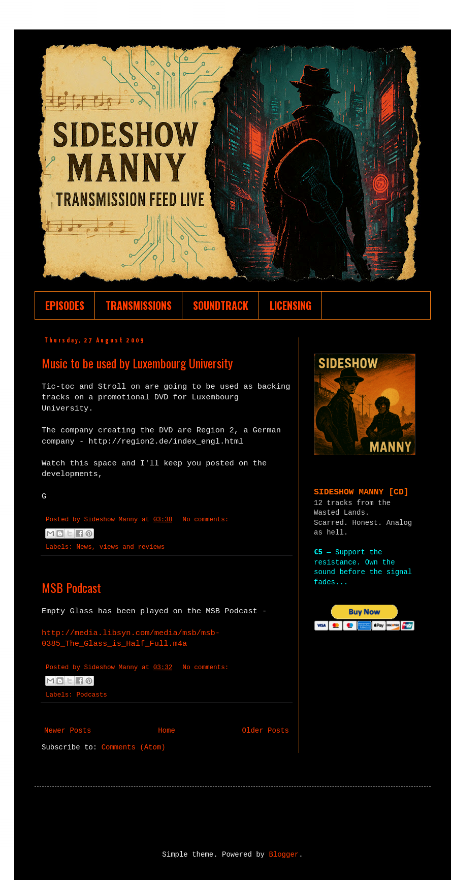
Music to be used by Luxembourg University (137, 363)
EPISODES (64, 305)
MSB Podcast (71, 587)
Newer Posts (67, 731)
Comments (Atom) (134, 747)
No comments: (206, 519)
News (83, 547)
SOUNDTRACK (220, 305)
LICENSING (290, 305)
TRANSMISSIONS (139, 305)
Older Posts (265, 731)
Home (166, 731)
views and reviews (132, 547)
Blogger (284, 855)
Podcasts (91, 695)
